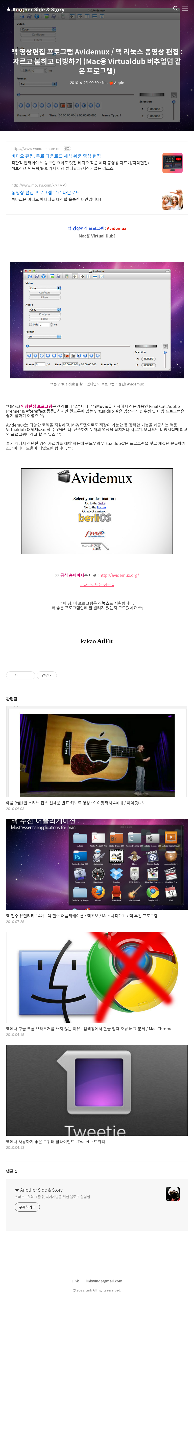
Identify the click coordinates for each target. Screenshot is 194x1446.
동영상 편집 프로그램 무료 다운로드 (45, 193)
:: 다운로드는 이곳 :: (97, 584)
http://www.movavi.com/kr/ (34, 185)
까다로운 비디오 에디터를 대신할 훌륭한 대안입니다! (56, 199)
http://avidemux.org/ (119, 575)
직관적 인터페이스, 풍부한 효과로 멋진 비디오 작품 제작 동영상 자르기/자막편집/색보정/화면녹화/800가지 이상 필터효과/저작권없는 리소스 (80, 165)
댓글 (11, 1242)
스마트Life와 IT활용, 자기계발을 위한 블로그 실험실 (52, 1267)
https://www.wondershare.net (36, 148)
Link (75, 1351)
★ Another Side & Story (31, 9)
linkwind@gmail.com (104, 1351)
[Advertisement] (97, 692)
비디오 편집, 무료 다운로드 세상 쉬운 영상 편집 (56, 156)
